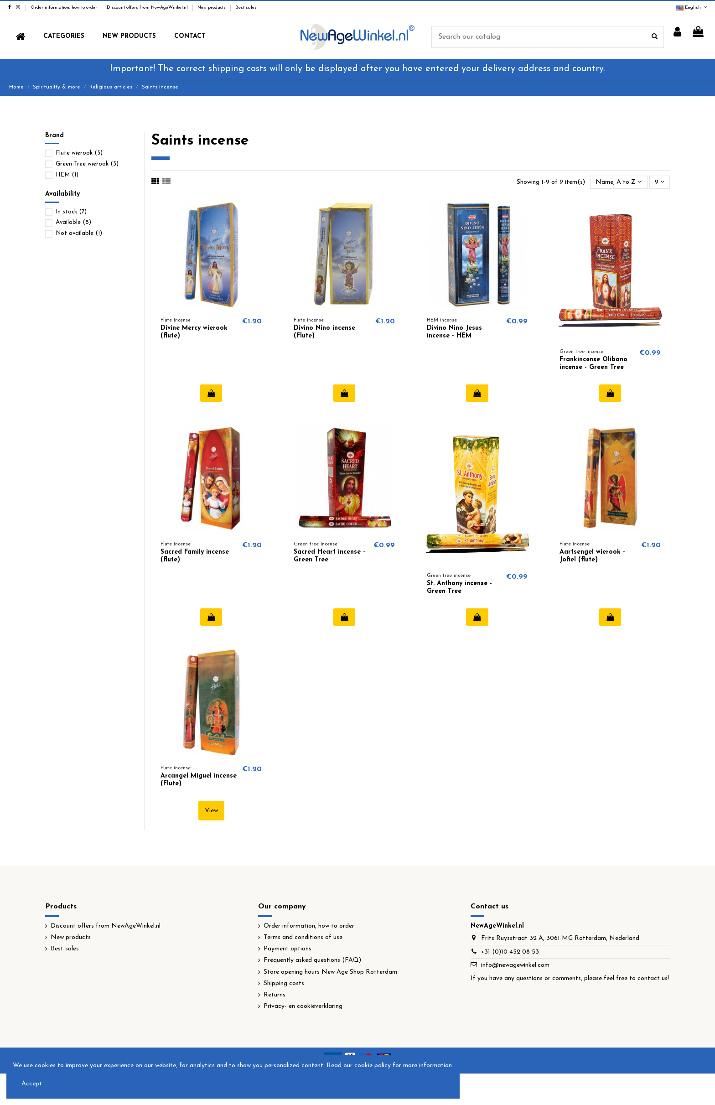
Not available (79, 233)
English (692, 7)
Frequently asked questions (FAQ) (312, 960)
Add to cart (211, 393)
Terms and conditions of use (303, 937)
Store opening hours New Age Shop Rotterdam (330, 972)
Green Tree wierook (87, 164)
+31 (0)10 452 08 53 (510, 952)
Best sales (246, 7)
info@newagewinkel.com (515, 965)
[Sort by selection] (618, 182)
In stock (71, 212)
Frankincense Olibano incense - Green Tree (593, 363)
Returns (274, 994)
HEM (67, 175)
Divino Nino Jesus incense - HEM (454, 332)
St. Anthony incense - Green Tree (459, 587)
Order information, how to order (64, 7)
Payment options (287, 948)
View (211, 810)
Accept (31, 1083)
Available (73, 222)
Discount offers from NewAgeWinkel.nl (148, 7)
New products (212, 7)
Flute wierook (79, 153)
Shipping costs (284, 983)
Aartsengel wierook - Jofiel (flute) (592, 556)
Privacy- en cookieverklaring (303, 1006)
